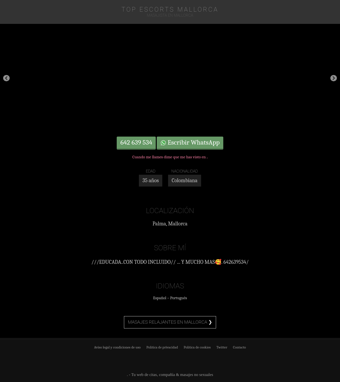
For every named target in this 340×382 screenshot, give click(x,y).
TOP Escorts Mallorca (170, 9)
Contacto (239, 347)
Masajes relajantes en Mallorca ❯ (170, 322)
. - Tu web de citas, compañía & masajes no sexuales (170, 374)
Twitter (221, 347)
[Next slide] (333, 78)
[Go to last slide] (6, 78)
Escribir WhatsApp (190, 142)
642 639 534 (136, 142)
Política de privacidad (162, 347)
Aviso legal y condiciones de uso (117, 347)
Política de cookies (197, 347)
